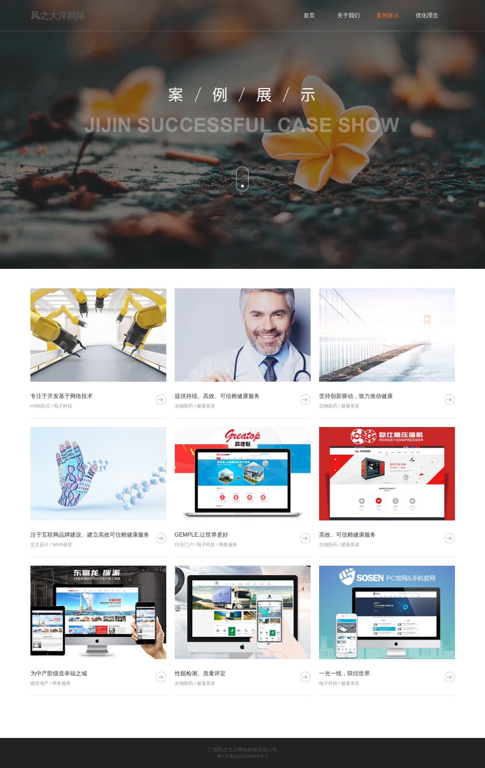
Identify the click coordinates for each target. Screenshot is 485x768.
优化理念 (427, 15)
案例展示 (387, 15)
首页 (309, 15)
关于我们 (348, 15)
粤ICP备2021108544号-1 (242, 756)
